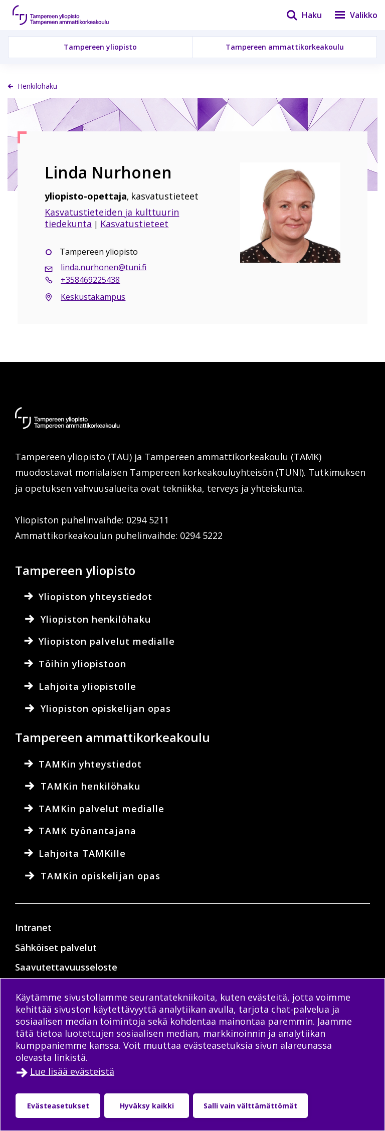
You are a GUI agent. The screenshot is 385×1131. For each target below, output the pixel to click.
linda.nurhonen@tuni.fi (103, 267)
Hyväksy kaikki (147, 1105)
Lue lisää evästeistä (72, 1071)
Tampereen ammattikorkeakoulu (285, 47)
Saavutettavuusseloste (66, 967)
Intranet (33, 927)
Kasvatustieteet (134, 224)
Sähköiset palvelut (56, 947)
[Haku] (298, 15)
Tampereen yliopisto (100, 47)
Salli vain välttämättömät (250, 1105)
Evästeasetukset (58, 1105)
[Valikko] (349, 15)
